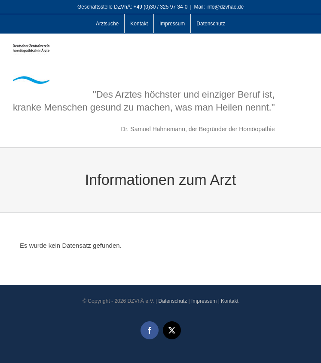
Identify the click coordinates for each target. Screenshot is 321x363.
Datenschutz (172, 301)
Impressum (204, 301)
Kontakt (229, 301)
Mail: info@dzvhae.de (219, 7)
